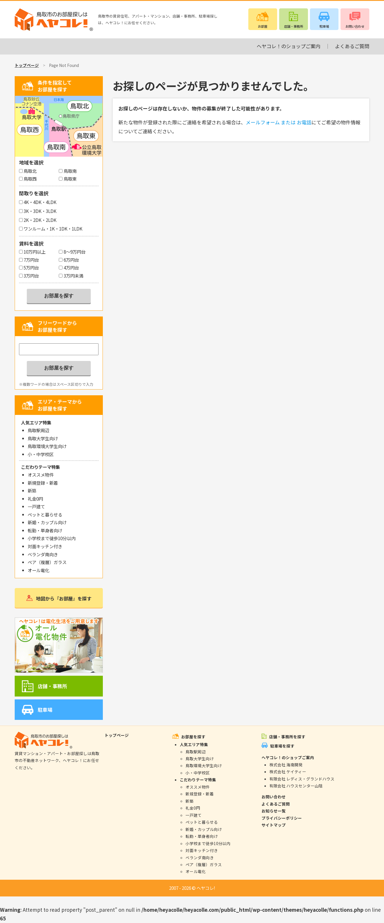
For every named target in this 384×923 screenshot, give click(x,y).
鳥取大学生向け (43, 438)
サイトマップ (274, 825)
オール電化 (38, 570)
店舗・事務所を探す (287, 736)
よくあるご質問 (352, 46)
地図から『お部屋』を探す (63, 598)
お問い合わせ (354, 26)
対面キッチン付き (45, 546)
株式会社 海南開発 (285, 764)
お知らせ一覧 (274, 811)
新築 (32, 490)
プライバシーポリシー (282, 818)
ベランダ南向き (43, 554)
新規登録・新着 (43, 483)
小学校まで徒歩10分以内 (51, 538)
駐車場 (324, 26)
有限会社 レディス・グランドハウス (301, 779)
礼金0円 (35, 498)
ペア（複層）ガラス (47, 562)
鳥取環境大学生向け (47, 446)
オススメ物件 (41, 474)
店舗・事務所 (293, 26)
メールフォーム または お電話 (278, 122)
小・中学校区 (41, 454)
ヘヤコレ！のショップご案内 (288, 46)
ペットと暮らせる (45, 514)
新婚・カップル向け (47, 522)
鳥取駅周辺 (38, 430)
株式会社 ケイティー (287, 771)
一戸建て (36, 506)
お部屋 (262, 26)
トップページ (27, 65)
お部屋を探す (193, 736)
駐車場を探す (282, 746)
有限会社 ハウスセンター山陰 (296, 786)
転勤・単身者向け (45, 530)
